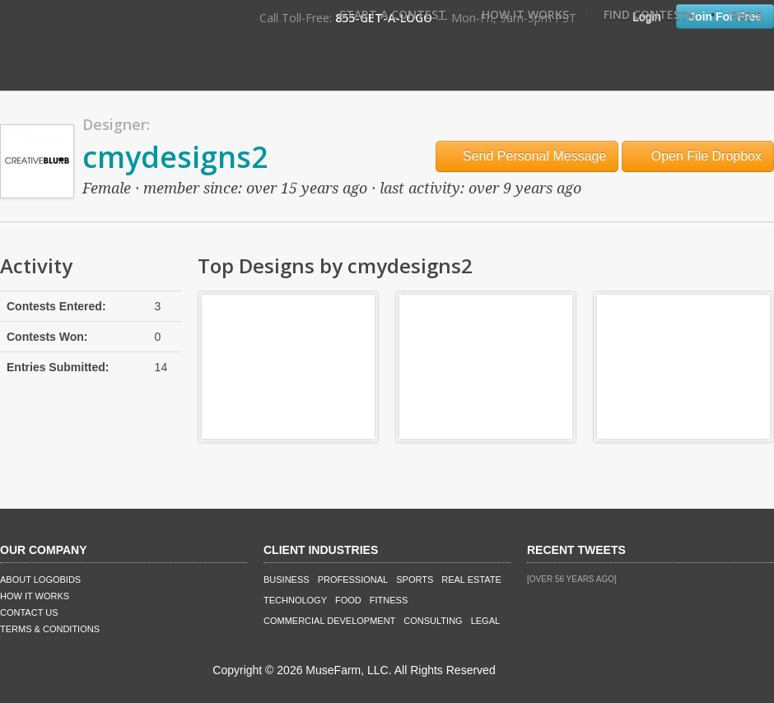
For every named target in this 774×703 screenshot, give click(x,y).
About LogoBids (40, 579)
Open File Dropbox (698, 156)
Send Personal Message (527, 156)
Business (286, 579)
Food (348, 600)
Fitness (389, 600)
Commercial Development (329, 621)
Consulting (432, 621)
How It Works (525, 14)
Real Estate (471, 579)
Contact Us (29, 612)
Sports (414, 579)
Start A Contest (392, 14)
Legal (485, 621)
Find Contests (649, 14)
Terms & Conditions (50, 629)
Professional (353, 579)
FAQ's (746, 14)
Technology (295, 600)
